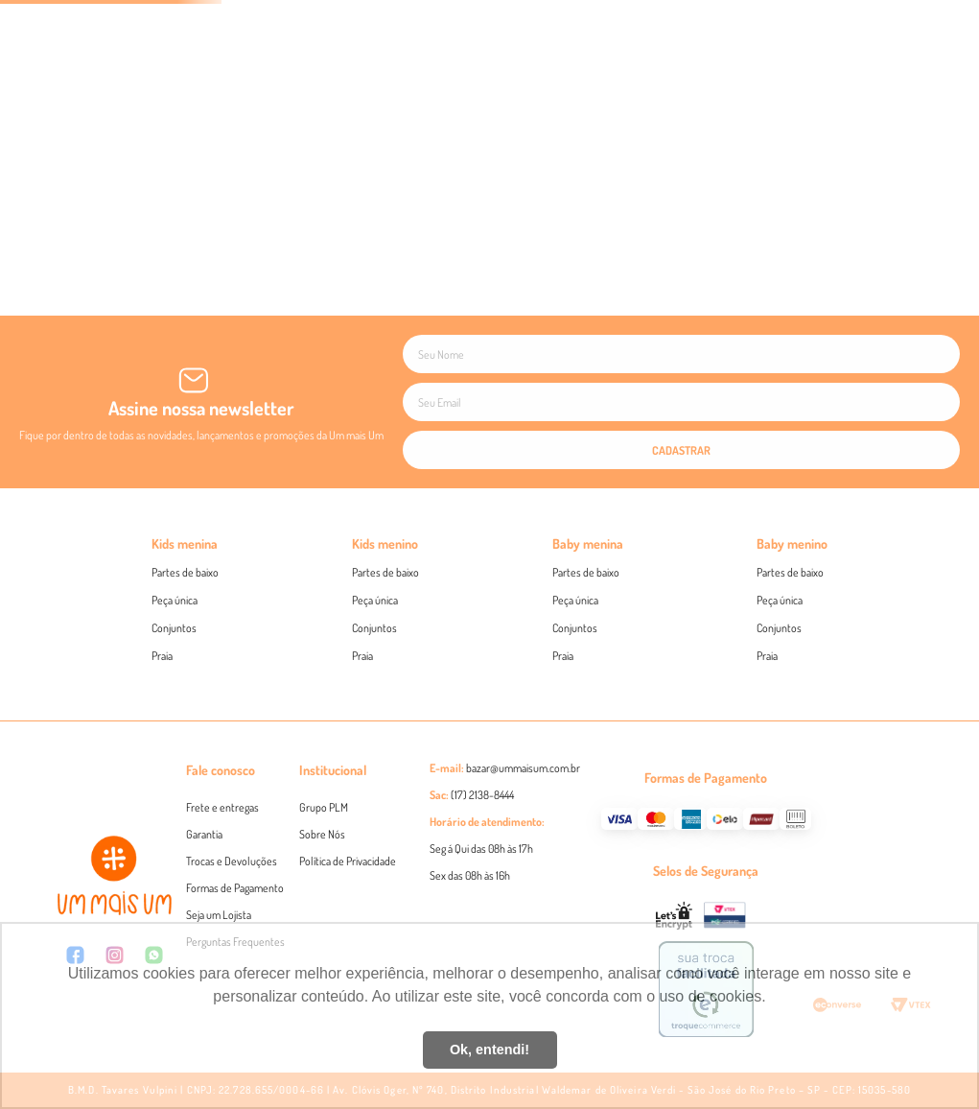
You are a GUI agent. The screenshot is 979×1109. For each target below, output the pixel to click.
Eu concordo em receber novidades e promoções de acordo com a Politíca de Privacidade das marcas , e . (489, 593)
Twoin (773, 592)
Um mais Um (687, 592)
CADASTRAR (490, 631)
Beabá (736, 592)
